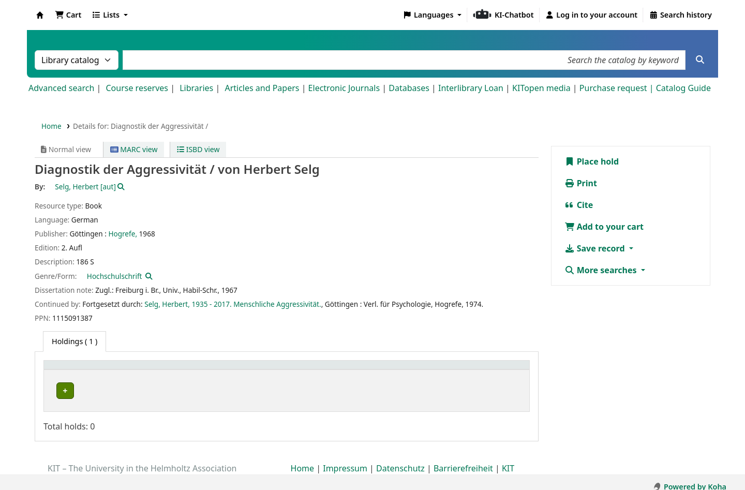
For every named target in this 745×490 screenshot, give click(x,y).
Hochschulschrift (114, 276)
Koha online (39, 15)
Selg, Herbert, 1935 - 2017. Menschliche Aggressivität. (232, 304)
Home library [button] (72, 370)
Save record (595, 248)
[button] (68, 15)
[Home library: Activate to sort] (125, 370)
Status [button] (473, 370)
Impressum (345, 460)
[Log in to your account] (591, 15)
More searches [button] (601, 270)
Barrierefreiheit (463, 460)
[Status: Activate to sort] (493, 370)
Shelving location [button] (243, 370)
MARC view (134, 149)
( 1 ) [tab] (74, 341)
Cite (578, 205)
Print (580, 183)
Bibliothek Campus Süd (93, 391)
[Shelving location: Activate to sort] (278, 370)
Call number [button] (376, 370)
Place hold (591, 161)
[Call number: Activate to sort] (403, 370)
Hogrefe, (122, 234)
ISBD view (198, 149)
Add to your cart (604, 226)
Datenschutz (400, 460)
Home (51, 126)
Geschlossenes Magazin (250, 391)
